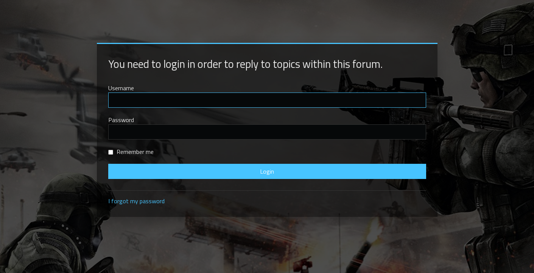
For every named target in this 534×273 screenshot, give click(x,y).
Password (121, 119)
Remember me (131, 151)
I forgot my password (136, 201)
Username (121, 88)
